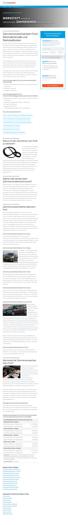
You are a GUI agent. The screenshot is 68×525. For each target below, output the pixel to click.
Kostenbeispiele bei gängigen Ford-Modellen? (14, 132)
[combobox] (52, 80)
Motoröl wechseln (7, 508)
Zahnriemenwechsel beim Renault (11, 479)
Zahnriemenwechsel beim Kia (10, 485)
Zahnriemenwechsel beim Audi (10, 483)
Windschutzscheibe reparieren (10, 506)
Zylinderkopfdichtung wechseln (10, 504)
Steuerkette (45, 69)
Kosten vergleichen (52, 85)
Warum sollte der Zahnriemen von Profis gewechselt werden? (18, 115)
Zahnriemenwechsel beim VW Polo (11, 475)
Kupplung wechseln (7, 498)
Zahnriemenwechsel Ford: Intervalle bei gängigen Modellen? (18, 122)
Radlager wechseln (7, 502)
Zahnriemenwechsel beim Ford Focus (11, 469)
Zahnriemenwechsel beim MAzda (10, 487)
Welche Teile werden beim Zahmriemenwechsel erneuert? (17, 119)
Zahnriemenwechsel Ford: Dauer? (11, 129)
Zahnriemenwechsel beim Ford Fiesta (11, 471)
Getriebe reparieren (7, 510)
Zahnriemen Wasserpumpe (49, 66)
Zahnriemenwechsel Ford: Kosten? (12, 125)
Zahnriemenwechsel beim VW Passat (11, 477)
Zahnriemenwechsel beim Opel (10, 481)
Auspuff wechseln (7, 512)
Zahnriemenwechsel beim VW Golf (11, 473)
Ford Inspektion (6, 496)
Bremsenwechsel (7, 500)
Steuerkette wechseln (8, 513)
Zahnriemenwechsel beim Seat (10, 489)
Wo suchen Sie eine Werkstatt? (49, 77)
